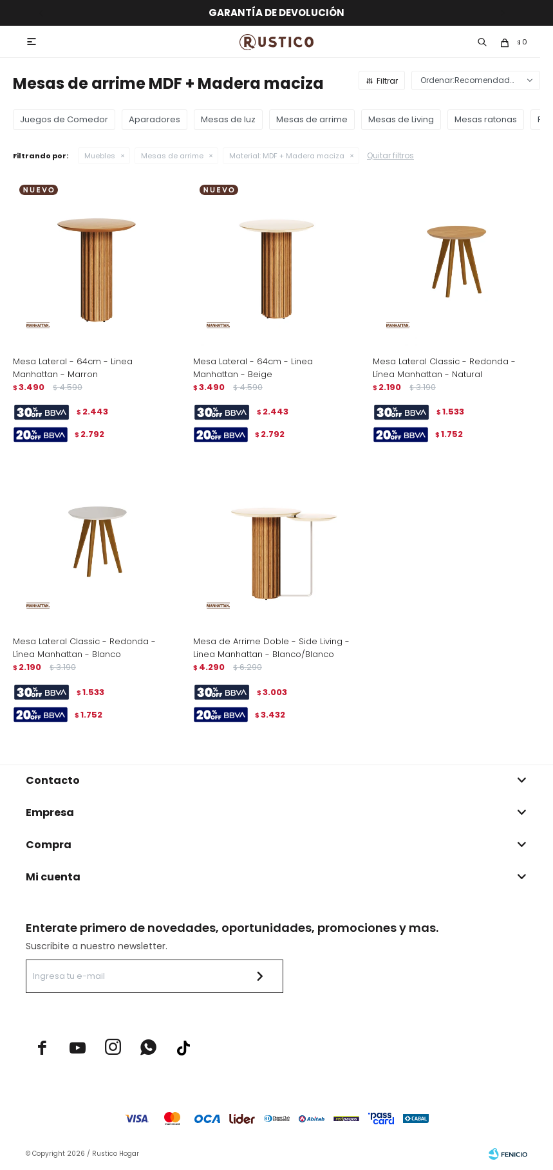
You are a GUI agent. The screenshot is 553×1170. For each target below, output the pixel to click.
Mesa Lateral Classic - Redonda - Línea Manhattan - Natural (444, 367)
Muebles (99, 156)
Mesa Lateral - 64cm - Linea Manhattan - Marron (73, 367)
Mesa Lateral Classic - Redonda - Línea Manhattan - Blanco (84, 647)
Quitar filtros (390, 155)
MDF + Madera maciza (286, 156)
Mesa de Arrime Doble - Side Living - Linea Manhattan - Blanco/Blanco (271, 647)
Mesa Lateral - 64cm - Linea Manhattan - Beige (253, 367)
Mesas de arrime (172, 156)
